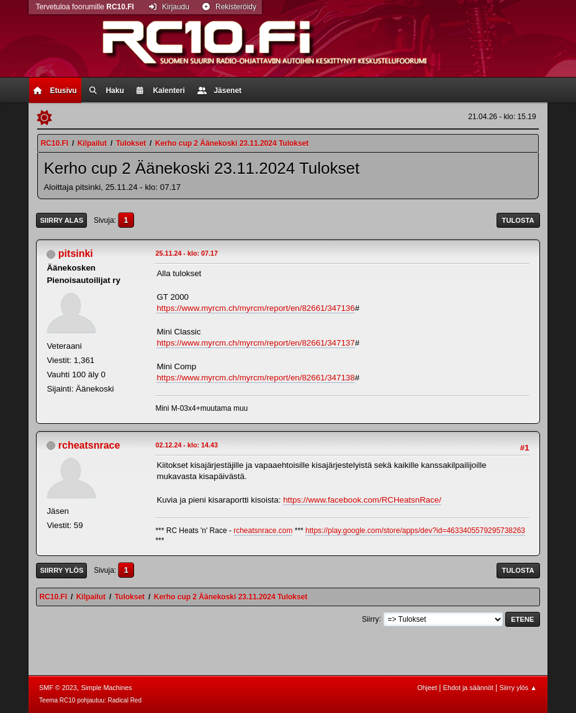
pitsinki (75, 253)
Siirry (370, 618)
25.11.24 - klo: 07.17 (186, 253)
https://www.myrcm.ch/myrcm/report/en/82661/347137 (255, 343)
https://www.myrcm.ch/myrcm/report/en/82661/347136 (255, 308)
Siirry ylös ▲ (517, 687)
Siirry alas (61, 220)
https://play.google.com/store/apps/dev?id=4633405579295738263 (415, 530)
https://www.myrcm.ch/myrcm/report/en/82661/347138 (255, 377)
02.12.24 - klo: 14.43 (186, 445)
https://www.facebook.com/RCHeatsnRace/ (362, 499)
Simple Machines (106, 687)
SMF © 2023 (58, 687)
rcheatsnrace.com (262, 530)
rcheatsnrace (89, 445)
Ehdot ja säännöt (468, 687)
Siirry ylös (61, 570)
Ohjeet (427, 687)
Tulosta (518, 220)
